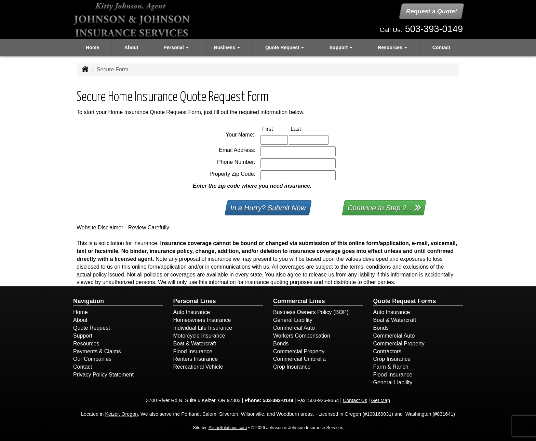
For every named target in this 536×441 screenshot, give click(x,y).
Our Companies (92, 359)
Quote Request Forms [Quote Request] (404, 301)
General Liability (292, 320)
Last (303, 128)
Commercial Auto (294, 328)
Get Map (380, 400)
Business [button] (227, 47)
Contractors (387, 351)
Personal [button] (176, 47)
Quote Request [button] (284, 47)
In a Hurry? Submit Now (268, 208)
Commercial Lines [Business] (299, 301)
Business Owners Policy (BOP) (311, 312)
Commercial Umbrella (299, 359)
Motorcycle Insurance (199, 336)
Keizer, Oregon (121, 414)
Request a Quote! (431, 11)
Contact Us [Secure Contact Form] (355, 400)
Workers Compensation (301, 336)
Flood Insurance (193, 351)
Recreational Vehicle (198, 367)
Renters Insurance (195, 359)
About (131, 47)
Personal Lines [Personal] (194, 301)
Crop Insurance (291, 367)
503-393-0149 (434, 29)
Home (92, 47)
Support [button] (341, 47)
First (274, 128)
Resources (86, 343)
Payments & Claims (97, 351)
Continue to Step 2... (384, 207)
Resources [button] (392, 47)
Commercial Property (298, 351)
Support (82, 336)
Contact (441, 47)
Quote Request (91, 328)
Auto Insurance (191, 312)
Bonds (281, 343)
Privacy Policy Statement (103, 375)
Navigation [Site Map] (88, 301)
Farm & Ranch (390, 367)
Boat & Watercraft (194, 343)
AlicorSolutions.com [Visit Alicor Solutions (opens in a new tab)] (228, 427)
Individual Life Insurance (202, 328)
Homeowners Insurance (202, 320)
